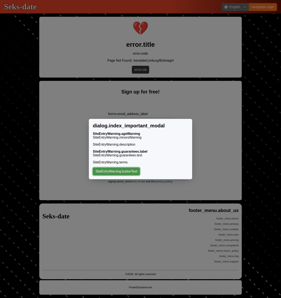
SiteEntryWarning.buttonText (116, 171)
